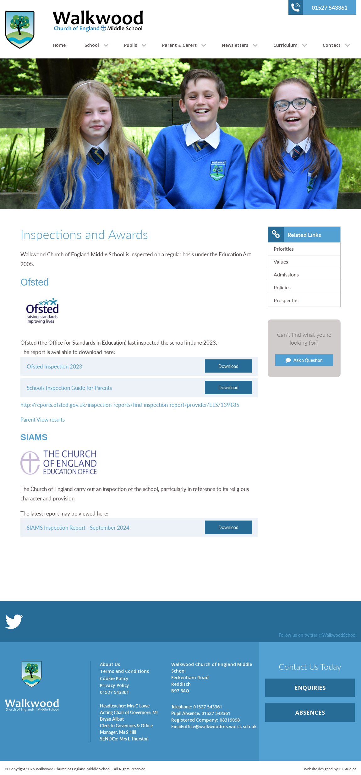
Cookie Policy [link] (114, 678)
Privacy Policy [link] (114, 685)
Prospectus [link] (286, 300)
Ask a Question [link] (304, 360)
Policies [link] (282, 287)
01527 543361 (319, 7)
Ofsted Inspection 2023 (54, 366)
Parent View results (42, 419)
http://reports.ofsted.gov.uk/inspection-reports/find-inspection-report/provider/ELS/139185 (129, 404)
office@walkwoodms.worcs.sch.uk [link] (214, 726)
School (92, 45)
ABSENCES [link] (310, 712)
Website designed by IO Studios (330, 769)
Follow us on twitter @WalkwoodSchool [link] (317, 635)
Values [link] (281, 261)
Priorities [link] (284, 248)
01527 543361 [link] (196, 706)
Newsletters (235, 45)
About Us (110, 664)
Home (59, 45)
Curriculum (285, 45)
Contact (332, 45)
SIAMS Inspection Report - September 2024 (78, 527)
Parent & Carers (179, 45)
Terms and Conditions (124, 671)
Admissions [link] (286, 274)
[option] (180, 149)
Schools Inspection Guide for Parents (69, 387)
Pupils (130, 45)
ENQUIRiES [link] (309, 687)
